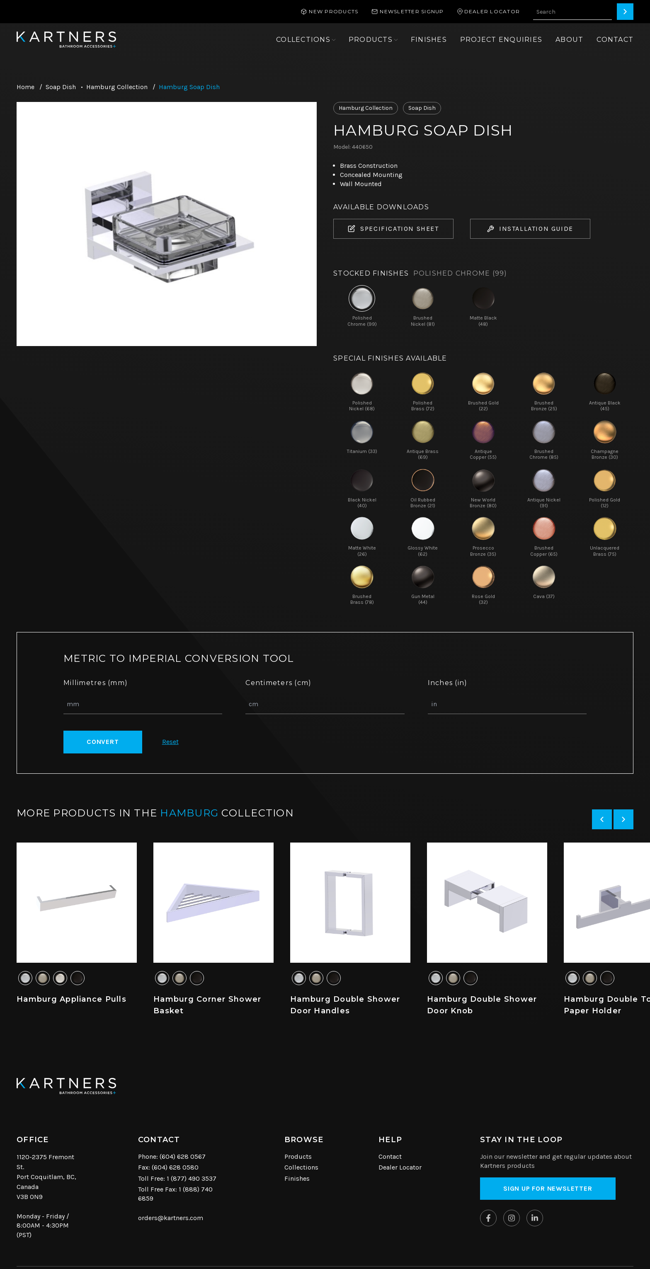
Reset (170, 742)
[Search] (625, 11)
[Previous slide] (602, 819)
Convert (103, 742)
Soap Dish (61, 87)
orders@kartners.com (170, 1218)
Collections (301, 1167)
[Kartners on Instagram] (511, 1218)
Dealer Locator (400, 1167)
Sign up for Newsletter (547, 1188)
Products (298, 1156)
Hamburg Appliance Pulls (71, 999)
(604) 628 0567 (183, 1156)
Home (25, 87)
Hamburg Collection (117, 87)
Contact (390, 1156)
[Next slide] (623, 819)
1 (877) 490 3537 (191, 1178)
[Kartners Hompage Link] (66, 39)
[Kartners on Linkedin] (534, 1218)
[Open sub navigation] (305, 39)
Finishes (297, 1178)
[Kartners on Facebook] (488, 1218)
